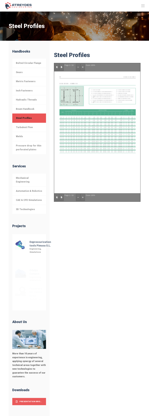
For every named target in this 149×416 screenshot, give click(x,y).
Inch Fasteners (24, 90)
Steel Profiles (24, 118)
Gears (19, 72)
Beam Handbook (25, 109)
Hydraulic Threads (26, 99)
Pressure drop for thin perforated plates (28, 147)
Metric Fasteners (25, 81)
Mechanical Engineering (23, 180)
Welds (19, 136)
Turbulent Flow (24, 127)
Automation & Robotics (29, 191)
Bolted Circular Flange (28, 63)
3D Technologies (25, 209)
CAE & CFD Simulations (29, 200)
